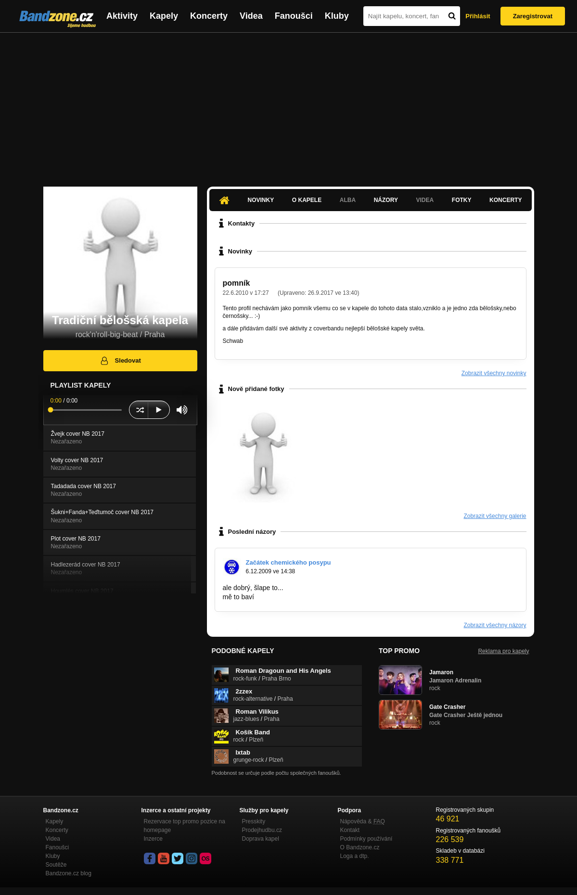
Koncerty (209, 16)
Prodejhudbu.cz (262, 830)
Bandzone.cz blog (68, 873)
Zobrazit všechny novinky (494, 373)
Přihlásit (477, 16)
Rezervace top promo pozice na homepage (184, 825)
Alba (348, 200)
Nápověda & (362, 821)
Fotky (462, 200)
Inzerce (153, 838)
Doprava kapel (260, 838)
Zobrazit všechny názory (494, 625)
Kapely (164, 16)
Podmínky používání (366, 838)
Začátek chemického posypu (288, 562)
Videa (251, 16)
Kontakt (350, 830)
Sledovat (120, 360)
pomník (236, 283)
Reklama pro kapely (503, 651)
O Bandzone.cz (360, 847)
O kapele (306, 200)
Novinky (261, 200)
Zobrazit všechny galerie (494, 516)
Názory (386, 200)
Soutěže (56, 864)
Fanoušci (294, 16)
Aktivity (122, 16)
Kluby (337, 16)
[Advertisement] (288, 105)
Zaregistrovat (532, 16)
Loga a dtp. (354, 856)
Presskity (254, 821)
